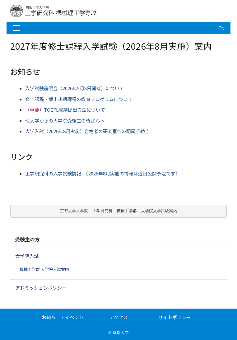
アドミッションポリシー (41, 287)
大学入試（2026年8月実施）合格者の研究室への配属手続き (87, 131)
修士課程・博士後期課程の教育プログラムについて (78, 99)
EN (221, 28)
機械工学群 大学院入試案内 (44, 269)
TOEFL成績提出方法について (65, 109)
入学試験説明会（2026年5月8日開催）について (74, 88)
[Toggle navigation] (16, 28)
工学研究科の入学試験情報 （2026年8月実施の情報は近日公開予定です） (102, 173)
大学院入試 (27, 256)
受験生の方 (27, 239)
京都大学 (121, 332)
